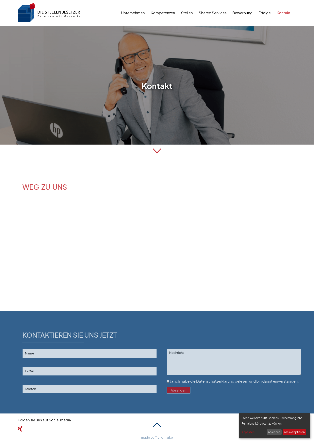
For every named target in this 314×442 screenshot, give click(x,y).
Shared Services (212, 12)
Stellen (187, 12)
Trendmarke (164, 437)
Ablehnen (274, 432)
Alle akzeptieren (294, 432)
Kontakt (283, 12)
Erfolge (264, 12)
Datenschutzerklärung (221, 381)
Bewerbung (242, 12)
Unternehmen (133, 12)
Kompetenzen (163, 12)
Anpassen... (249, 432)
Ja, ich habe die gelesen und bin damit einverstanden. (239, 381)
